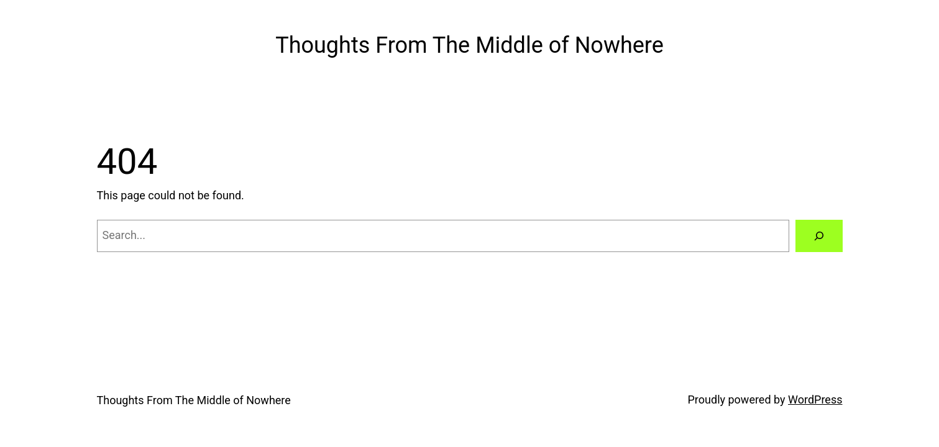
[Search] (819, 236)
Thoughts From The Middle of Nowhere (469, 45)
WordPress (815, 399)
